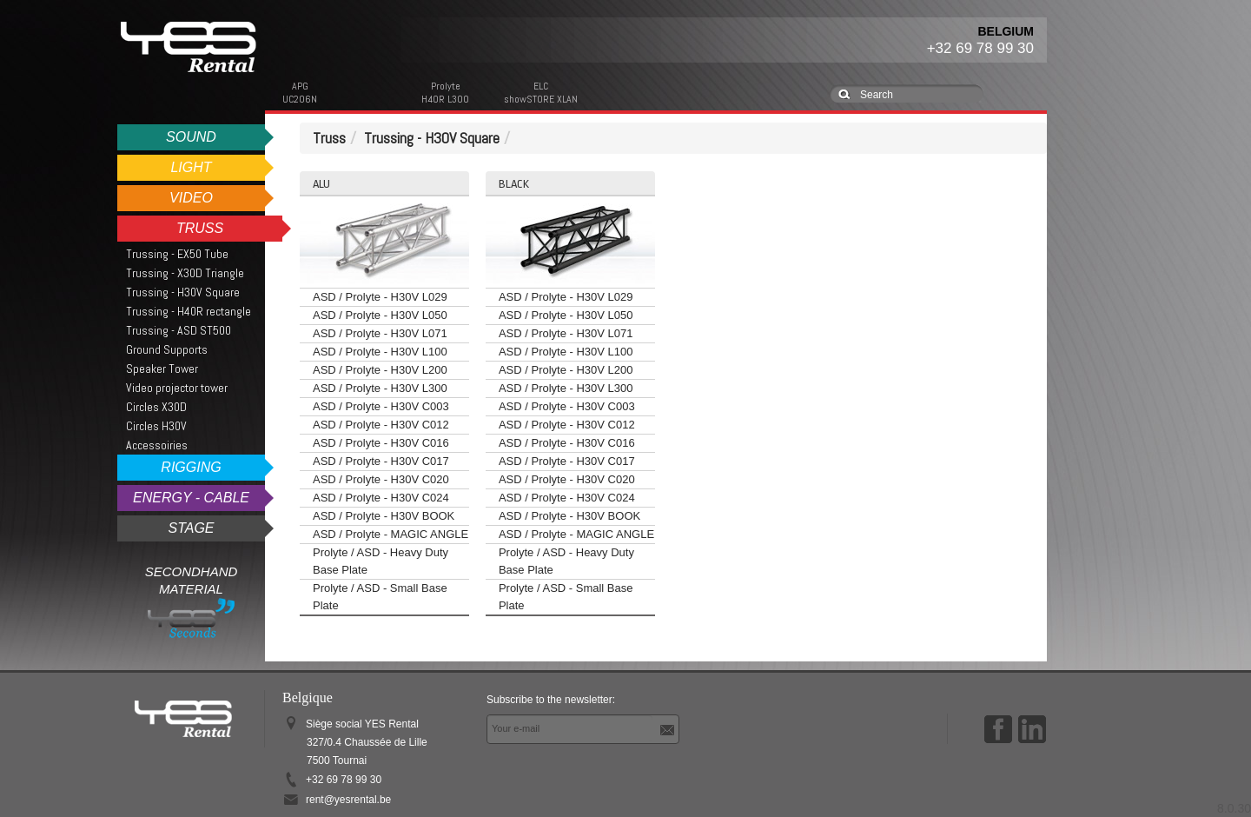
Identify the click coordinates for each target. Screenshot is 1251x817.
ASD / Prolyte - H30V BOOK (383, 515)
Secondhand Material (191, 601)
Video (191, 197)
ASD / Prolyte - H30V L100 (380, 351)
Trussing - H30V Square (183, 292)
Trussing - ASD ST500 (178, 330)
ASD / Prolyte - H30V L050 (380, 315)
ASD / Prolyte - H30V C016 (381, 442)
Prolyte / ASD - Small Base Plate (380, 596)
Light (190, 167)
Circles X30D (156, 407)
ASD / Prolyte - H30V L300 (380, 388)
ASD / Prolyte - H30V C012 (381, 424)
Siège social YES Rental (366, 742)
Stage (191, 528)
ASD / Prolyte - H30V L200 (380, 369)
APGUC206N (299, 93)
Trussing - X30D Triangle (185, 273)
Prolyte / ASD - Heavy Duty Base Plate (380, 561)
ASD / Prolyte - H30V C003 (381, 406)
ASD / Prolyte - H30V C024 (381, 497)
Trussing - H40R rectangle (188, 311)
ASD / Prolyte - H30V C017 (381, 461)
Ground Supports (167, 349)
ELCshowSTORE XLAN (541, 93)
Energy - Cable (191, 497)
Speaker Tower (162, 368)
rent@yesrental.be (348, 800)
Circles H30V (156, 426)
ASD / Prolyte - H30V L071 (380, 333)
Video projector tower (177, 387)
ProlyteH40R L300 (445, 93)
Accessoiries (157, 445)
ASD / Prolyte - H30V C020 (381, 479)
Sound (191, 137)
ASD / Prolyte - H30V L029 (380, 296)
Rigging (191, 467)
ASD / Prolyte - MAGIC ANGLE (390, 534)
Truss (199, 228)
